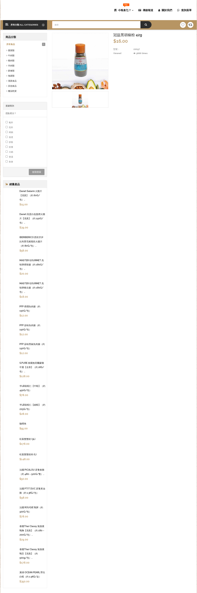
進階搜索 (36, 171)
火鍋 (9, 151)
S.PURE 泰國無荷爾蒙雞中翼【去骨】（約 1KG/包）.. (31, 367)
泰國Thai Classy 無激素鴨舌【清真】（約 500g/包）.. (31, 553)
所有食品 (10, 44)
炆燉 (9, 146)
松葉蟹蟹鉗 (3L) (27, 439)
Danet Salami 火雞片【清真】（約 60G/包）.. (30, 195)
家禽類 (11, 71)
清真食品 (12, 81)
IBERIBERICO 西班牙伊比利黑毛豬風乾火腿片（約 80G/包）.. (31, 241)
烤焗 (9, 132)
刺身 (9, 161)
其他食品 (12, 86)
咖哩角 (22, 423)
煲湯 (9, 156)
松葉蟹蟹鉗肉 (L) (27, 454)
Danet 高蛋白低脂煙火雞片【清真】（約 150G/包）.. (32, 218)
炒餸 (9, 142)
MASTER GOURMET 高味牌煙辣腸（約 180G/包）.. (31, 264)
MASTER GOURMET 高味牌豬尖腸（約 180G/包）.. (31, 287)
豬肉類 (11, 60)
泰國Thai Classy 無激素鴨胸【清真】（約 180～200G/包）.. (32, 530)
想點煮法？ (11, 113)
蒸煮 (9, 137)
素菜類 (11, 50)
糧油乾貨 (12, 91)
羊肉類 (11, 65)
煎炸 (9, 127)
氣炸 (9, 122)
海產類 (11, 76)
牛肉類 (11, 55)
